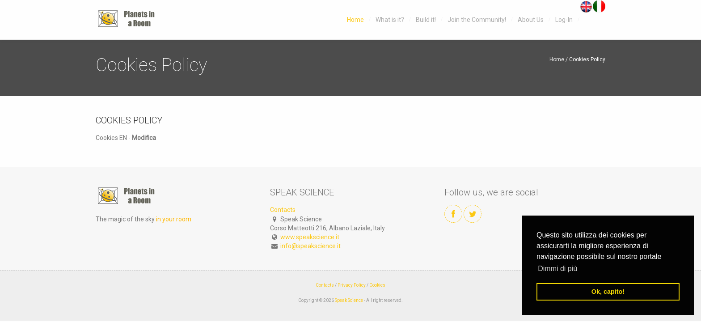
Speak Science (349, 300)
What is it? (390, 19)
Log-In (564, 19)
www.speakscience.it (309, 237)
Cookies (377, 285)
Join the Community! (477, 19)
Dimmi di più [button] (557, 268)
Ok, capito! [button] (608, 291)
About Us (531, 19)
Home (355, 19)
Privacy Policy (352, 285)
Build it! (426, 19)
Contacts (283, 209)
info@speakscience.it (310, 246)
